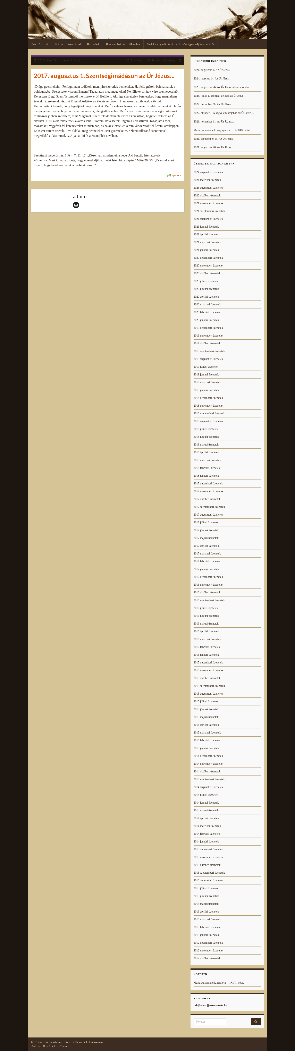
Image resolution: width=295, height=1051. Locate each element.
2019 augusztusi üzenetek (208, 359)
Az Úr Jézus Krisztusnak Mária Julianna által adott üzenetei (147, 22)
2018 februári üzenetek (207, 467)
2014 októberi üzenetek (207, 771)
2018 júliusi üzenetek (206, 429)
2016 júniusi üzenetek (206, 615)
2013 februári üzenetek (207, 927)
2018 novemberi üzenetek (208, 405)
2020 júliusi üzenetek (206, 281)
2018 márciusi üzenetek (207, 460)
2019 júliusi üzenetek (206, 366)
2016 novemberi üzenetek (208, 584)
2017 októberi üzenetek (207, 499)
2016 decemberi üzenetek (208, 576)
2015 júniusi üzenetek (206, 709)
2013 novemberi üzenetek (208, 857)
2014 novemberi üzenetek (208, 763)
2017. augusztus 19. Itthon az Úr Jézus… (151, 60)
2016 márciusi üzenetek (207, 639)
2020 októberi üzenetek (207, 273)
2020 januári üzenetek (206, 320)
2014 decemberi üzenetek (208, 755)
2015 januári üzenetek (206, 748)
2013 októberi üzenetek (207, 864)
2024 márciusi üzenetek (207, 179)
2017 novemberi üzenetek (208, 491)
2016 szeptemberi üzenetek (209, 600)
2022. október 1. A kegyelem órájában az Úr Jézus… (224, 113)
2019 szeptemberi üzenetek (209, 351)
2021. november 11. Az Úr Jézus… (214, 121)
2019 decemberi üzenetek (208, 327)
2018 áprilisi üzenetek (206, 452)
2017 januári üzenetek (206, 569)
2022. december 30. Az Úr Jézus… (214, 104)
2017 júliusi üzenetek (206, 522)
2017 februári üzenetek (207, 561)
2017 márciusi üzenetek (207, 553)
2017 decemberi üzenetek (208, 483)
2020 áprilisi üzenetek (206, 296)
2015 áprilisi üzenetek (206, 724)
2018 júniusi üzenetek (206, 436)
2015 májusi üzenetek (206, 717)
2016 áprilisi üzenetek (206, 631)
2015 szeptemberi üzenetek (209, 685)
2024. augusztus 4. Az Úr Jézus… (213, 69)
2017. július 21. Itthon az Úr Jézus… (60, 60)
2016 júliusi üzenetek (206, 608)
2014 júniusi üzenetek (206, 802)
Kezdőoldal (39, 44)
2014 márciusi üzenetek (207, 826)
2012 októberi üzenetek (207, 958)
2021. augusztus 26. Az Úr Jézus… (214, 147)
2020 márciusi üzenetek (207, 304)
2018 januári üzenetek (206, 475)
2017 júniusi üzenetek (206, 530)
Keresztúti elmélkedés (123, 44)
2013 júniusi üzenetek (206, 896)
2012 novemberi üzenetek (208, 950)
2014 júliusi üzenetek (206, 794)
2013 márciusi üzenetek (207, 919)
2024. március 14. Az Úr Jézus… (212, 78)
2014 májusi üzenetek (206, 810)
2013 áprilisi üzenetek (206, 911)
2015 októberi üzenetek (207, 678)
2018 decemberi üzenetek (208, 397)
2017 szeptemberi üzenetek (209, 506)
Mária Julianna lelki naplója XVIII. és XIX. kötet (222, 130)
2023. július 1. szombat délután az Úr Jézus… (220, 95)
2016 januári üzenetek (206, 654)
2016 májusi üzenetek (206, 623)
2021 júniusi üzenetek (206, 226)
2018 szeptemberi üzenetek (209, 413)
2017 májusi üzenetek (206, 538)
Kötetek (93, 44)
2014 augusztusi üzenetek (208, 787)
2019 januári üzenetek (206, 390)
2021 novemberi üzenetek (208, 203)
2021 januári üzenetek (206, 250)
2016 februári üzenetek (207, 647)
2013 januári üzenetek (206, 934)
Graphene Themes (59, 1046)
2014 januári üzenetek (206, 841)
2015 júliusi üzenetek (206, 701)
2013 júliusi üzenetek (206, 888)
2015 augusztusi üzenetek (208, 693)
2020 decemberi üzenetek (208, 257)
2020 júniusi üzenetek (206, 288)
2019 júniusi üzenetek (206, 374)
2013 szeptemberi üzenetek (209, 872)
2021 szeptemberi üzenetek (209, 211)
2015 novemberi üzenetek (208, 670)
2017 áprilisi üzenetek (206, 545)
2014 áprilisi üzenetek (206, 818)
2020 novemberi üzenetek (208, 265)
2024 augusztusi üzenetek (208, 172)
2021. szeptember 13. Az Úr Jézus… (215, 138)
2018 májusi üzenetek (206, 444)
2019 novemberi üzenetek (208, 335)
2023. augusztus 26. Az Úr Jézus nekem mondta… (223, 87)
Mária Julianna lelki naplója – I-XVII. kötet (219, 982)
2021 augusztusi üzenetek (208, 218)
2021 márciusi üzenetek (207, 242)
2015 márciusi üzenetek (207, 732)
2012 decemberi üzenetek (208, 942)
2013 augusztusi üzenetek (208, 880)
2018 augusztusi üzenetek (208, 421)
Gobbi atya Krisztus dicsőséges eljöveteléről (181, 44)
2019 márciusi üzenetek (207, 382)
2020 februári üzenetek (207, 312)
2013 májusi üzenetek (206, 903)
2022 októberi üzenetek (207, 195)
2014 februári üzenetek (207, 833)
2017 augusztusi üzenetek (208, 514)
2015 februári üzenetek (207, 740)
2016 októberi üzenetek (207, 592)
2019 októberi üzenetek (207, 343)
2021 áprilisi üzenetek (206, 234)
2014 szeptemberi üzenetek (209, 779)
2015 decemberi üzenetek (208, 662)
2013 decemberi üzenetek (208, 849)
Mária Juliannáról (67, 44)
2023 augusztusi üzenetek (208, 187)
